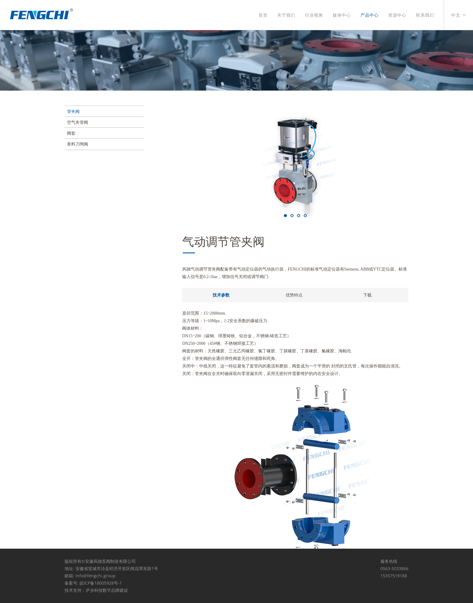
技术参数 (221, 295)
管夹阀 (73, 111)
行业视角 (314, 15)
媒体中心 (342, 15)
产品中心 (369, 15)
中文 (455, 15)
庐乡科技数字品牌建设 (107, 590)
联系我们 (425, 15)
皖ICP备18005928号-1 (101, 583)
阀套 (71, 133)
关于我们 (286, 15)
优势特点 (294, 295)
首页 (263, 15)
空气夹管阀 (77, 122)
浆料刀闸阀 (77, 144)
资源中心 (397, 15)
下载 (367, 295)
